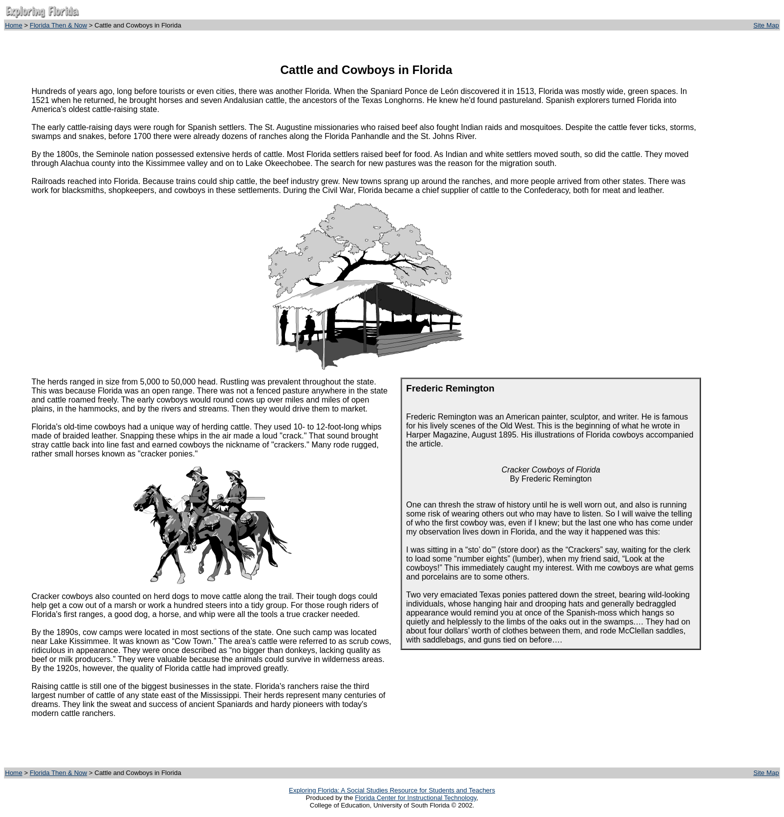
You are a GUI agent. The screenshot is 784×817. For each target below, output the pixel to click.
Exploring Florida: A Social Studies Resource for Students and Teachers (392, 790)
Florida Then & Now (59, 25)
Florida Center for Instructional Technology (415, 798)
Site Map (766, 25)
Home (13, 25)
